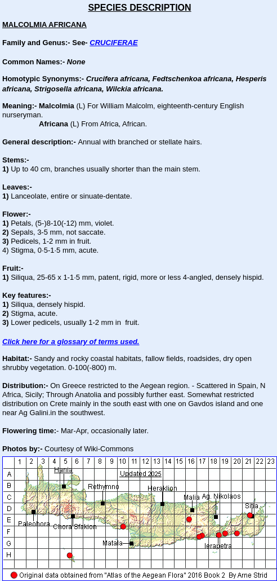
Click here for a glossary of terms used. (70, 341)
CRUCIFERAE (113, 42)
